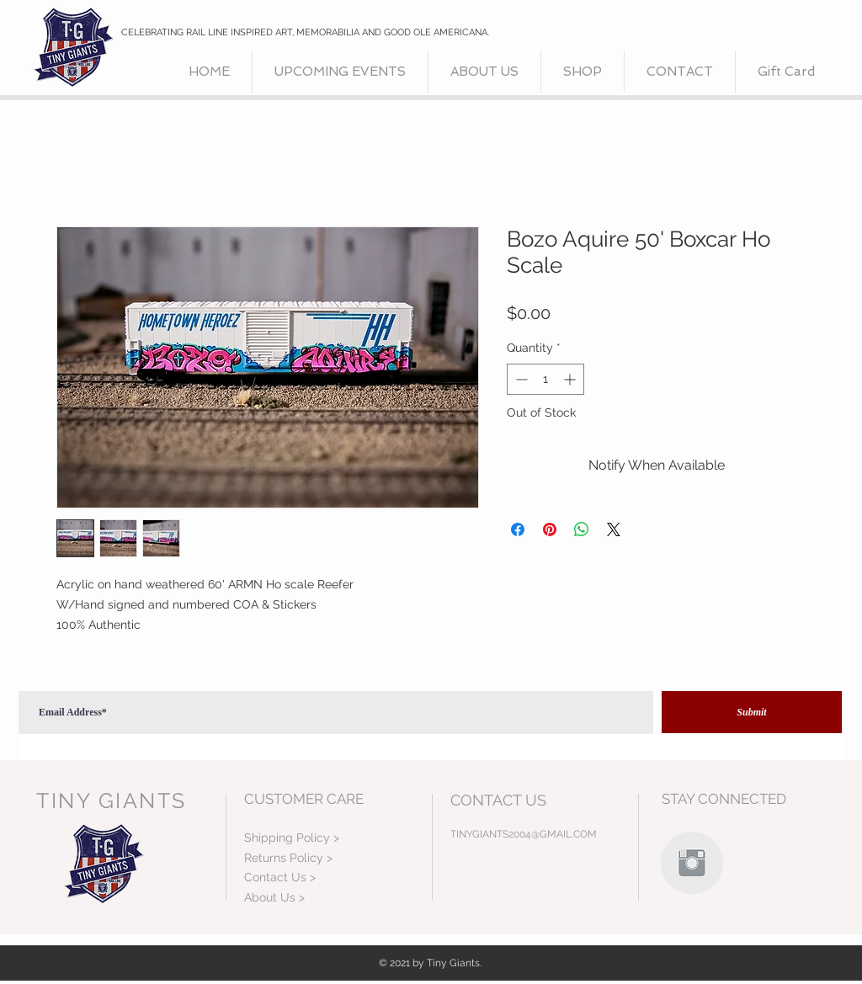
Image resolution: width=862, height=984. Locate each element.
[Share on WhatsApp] (582, 529)
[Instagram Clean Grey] (692, 863)
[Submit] (752, 712)
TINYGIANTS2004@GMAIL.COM (523, 834)
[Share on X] (614, 529)
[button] (582, 72)
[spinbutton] (545, 379)
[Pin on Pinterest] (550, 529)
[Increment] (571, 379)
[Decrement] (519, 379)
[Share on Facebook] (518, 529)
